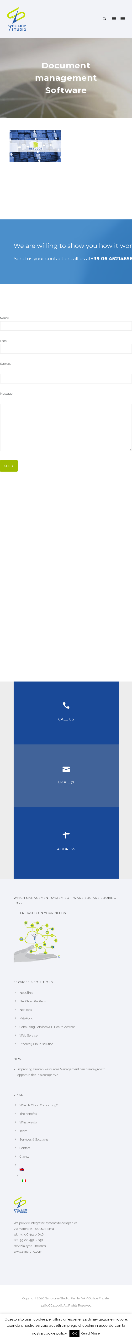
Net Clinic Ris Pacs (33, 1001)
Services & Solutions (34, 1139)
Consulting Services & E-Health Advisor (47, 1027)
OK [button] (74, 1333)
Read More (90, 1333)
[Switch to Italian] (70, 1180)
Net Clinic (26, 992)
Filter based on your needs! (40, 913)
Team (23, 1131)
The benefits (28, 1114)
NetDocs (26, 1010)
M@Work (26, 1018)
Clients (24, 1156)
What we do (28, 1122)
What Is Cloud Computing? (39, 1105)
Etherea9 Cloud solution (36, 1044)
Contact (25, 1148)
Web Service (28, 1035)
